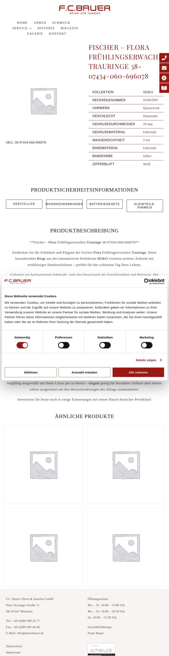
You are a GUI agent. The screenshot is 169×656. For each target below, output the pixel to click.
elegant (94, 383)
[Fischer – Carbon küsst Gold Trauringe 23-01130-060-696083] (43, 464)
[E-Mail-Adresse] (164, 68)
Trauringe (94, 242)
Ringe (41, 258)
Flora (52, 242)
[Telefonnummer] (164, 58)
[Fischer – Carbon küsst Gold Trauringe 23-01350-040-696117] (126, 464)
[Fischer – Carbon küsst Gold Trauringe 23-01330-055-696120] (43, 547)
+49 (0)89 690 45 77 (26, 620)
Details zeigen (146, 360)
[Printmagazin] (164, 88)
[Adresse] (164, 78)
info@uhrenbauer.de (30, 633)
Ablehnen (30, 372)
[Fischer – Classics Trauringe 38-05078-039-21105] (126, 547)
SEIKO (148, 92)
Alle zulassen (138, 372)
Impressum (13, 652)
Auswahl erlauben (84, 372)
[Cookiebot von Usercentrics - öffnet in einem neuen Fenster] (146, 282)
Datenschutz (14, 646)
